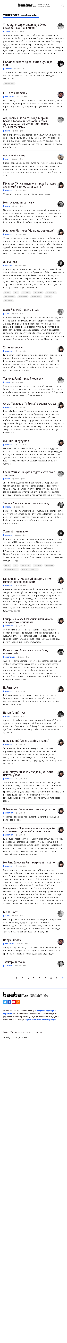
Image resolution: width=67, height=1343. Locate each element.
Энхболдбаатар (10, 657)
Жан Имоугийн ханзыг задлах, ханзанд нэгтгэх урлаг (28, 773)
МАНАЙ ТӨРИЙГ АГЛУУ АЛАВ (21, 310)
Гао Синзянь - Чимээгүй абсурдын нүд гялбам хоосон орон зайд (27, 580)
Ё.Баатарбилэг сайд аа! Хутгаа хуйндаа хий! (28, 63)
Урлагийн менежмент (17, 531)
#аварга (48, 297)
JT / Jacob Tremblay (15, 93)
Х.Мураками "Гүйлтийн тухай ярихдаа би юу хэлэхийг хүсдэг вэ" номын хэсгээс (29, 829)
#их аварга (8, 301)
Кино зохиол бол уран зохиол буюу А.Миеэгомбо (25, 652)
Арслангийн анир (14, 155)
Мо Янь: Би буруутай (16, 441)
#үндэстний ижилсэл (29, 569)
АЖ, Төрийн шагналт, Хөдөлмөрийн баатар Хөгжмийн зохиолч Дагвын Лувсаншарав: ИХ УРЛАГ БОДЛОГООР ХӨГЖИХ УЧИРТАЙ (26, 122)
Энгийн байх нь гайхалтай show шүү (26, 503)
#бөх (16, 292)
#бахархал (49, 565)
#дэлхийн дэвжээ (11, 569)
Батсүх (7, 159)
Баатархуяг (8, 966)
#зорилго (26, 292)
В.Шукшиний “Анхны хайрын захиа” (26, 741)
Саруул (7, 31)
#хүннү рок (25, 565)
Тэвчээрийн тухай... (15, 962)
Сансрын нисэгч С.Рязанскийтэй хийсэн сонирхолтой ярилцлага (28, 620)
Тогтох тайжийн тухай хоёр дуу (23, 378)
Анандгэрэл (9, 190)
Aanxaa (7, 206)
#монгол (38, 565)
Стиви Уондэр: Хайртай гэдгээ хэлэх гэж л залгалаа (29, 473)
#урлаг (7, 565)
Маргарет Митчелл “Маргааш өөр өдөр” (28, 230)
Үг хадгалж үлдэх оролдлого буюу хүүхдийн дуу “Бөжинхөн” (24, 26)
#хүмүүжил (23, 297)
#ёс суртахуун (9, 297)
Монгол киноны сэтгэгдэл (19, 202)
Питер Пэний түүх (14, 712)
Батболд (8, 507)
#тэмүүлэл (38, 292)
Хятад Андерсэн (13, 347)
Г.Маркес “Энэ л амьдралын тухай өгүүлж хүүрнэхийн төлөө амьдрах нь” (29, 185)
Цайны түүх (10, 687)
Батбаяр (7, 716)
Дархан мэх (10, 262)
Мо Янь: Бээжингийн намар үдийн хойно (29, 862)
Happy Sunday (12, 940)
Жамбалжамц (9, 97)
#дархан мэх (51, 292)
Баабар (7, 314)
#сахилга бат (36, 297)
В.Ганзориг (8, 265)
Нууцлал (38, 1032)
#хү (16, 565)
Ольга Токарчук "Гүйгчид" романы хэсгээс (29, 403)
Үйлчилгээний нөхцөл (21, 1032)
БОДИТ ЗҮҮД (10, 912)
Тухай (5, 1032)
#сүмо (7, 292)
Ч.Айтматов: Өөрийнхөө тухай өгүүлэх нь (29, 809)
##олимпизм (9, 84)
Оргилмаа (8, 69)
